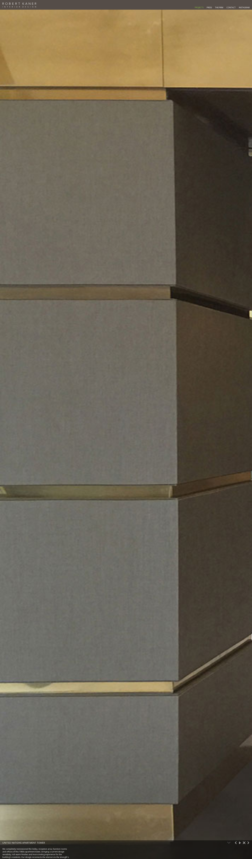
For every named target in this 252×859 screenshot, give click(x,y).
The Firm (219, 7)
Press (209, 7)
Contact (231, 7)
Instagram (244, 7)
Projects (199, 7)
